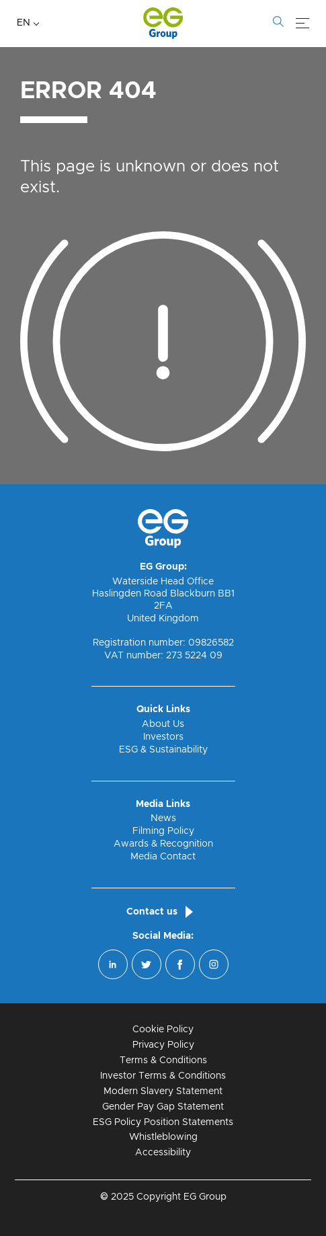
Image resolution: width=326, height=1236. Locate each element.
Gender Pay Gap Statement (163, 1107)
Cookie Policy (163, 1029)
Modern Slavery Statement (163, 1091)
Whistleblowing (163, 1137)
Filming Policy (163, 831)
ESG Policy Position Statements (163, 1122)
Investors (163, 737)
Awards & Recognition (163, 844)
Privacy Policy (163, 1045)
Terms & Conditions (163, 1060)
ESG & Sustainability (163, 750)
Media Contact (163, 856)
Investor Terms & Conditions (163, 1076)
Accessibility (163, 1152)
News (163, 818)
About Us (163, 724)
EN (23, 23)
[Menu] (302, 23)
